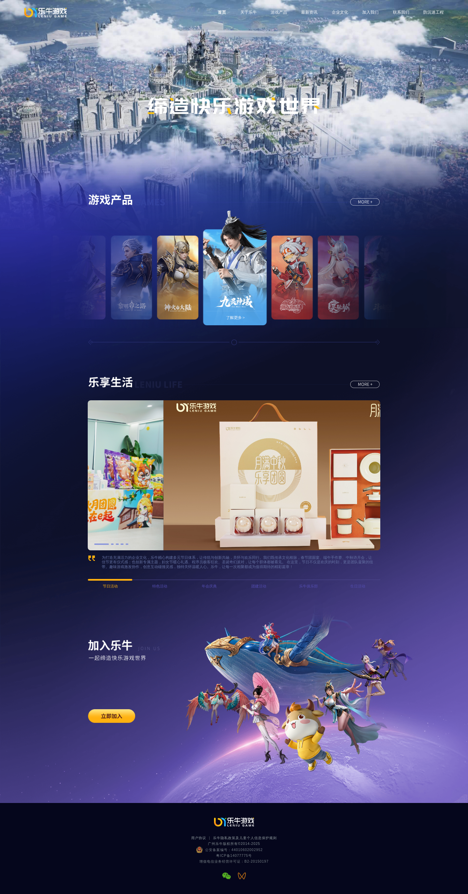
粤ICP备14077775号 (234, 856)
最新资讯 (309, 12)
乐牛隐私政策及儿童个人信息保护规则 (245, 838)
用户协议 (198, 838)
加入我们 (370, 12)
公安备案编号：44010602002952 (234, 850)
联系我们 (401, 12)
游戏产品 (279, 12)
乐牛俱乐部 (308, 586)
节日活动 (110, 586)
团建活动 (258, 586)
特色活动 (159, 586)
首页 (222, 12)
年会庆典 (209, 586)
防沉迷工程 (433, 12)
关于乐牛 (248, 12)
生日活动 (357, 586)
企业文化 (340, 12)
